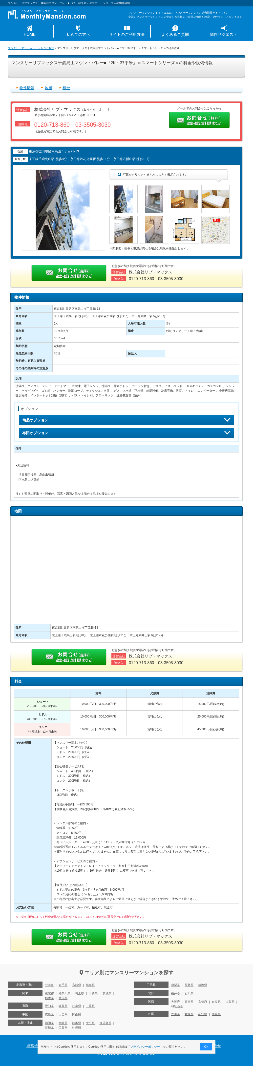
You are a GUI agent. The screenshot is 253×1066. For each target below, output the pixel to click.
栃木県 (49, 998)
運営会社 (34, 1046)
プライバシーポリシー (145, 1046)
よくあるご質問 (175, 34)
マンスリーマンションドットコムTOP (31, 48)
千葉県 (93, 993)
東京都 (49, 993)
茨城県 (107, 993)
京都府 (202, 1002)
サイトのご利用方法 (127, 34)
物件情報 (27, 88)
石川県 (189, 993)
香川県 (175, 1014)
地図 (48, 88)
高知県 (202, 1014)
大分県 (90, 1023)
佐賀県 (63, 1027)
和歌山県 (177, 1006)
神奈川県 (64, 993)
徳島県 (216, 1014)
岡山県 (76, 1014)
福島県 (90, 985)
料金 (66, 88)
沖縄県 (76, 1027)
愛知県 (49, 1006)
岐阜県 (76, 1006)
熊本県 (76, 1023)
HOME (30, 34)
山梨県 (175, 985)
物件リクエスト (223, 34)
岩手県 (63, 985)
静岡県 (63, 1006)
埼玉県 (79, 993)
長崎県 (49, 1027)
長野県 (189, 985)
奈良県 (216, 1002)
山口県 (63, 1014)
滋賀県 (230, 1002)
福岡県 (49, 1023)
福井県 (175, 993)
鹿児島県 (105, 1023)
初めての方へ (78, 34)
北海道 (49, 985)
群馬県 (63, 998)
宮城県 (76, 985)
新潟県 (202, 985)
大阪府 (175, 1002)
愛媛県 (189, 1014)
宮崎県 (63, 1023)
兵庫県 (189, 1002)
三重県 (90, 1006)
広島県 (49, 1014)
